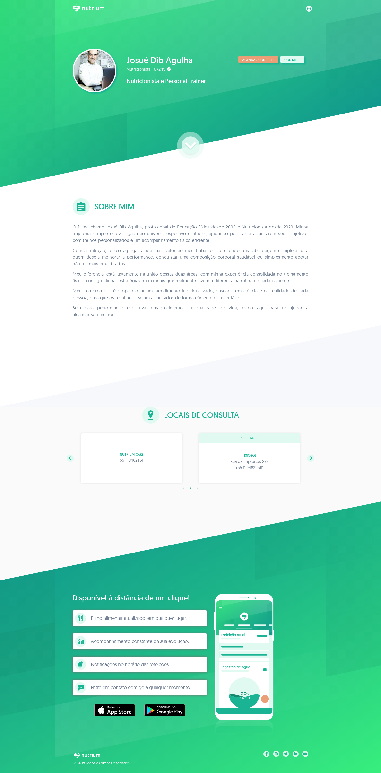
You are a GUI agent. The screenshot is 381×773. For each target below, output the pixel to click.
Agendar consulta (258, 60)
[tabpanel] (131, 458)
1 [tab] (183, 488)
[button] (70, 458)
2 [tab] (190, 488)
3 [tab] (197, 488)
